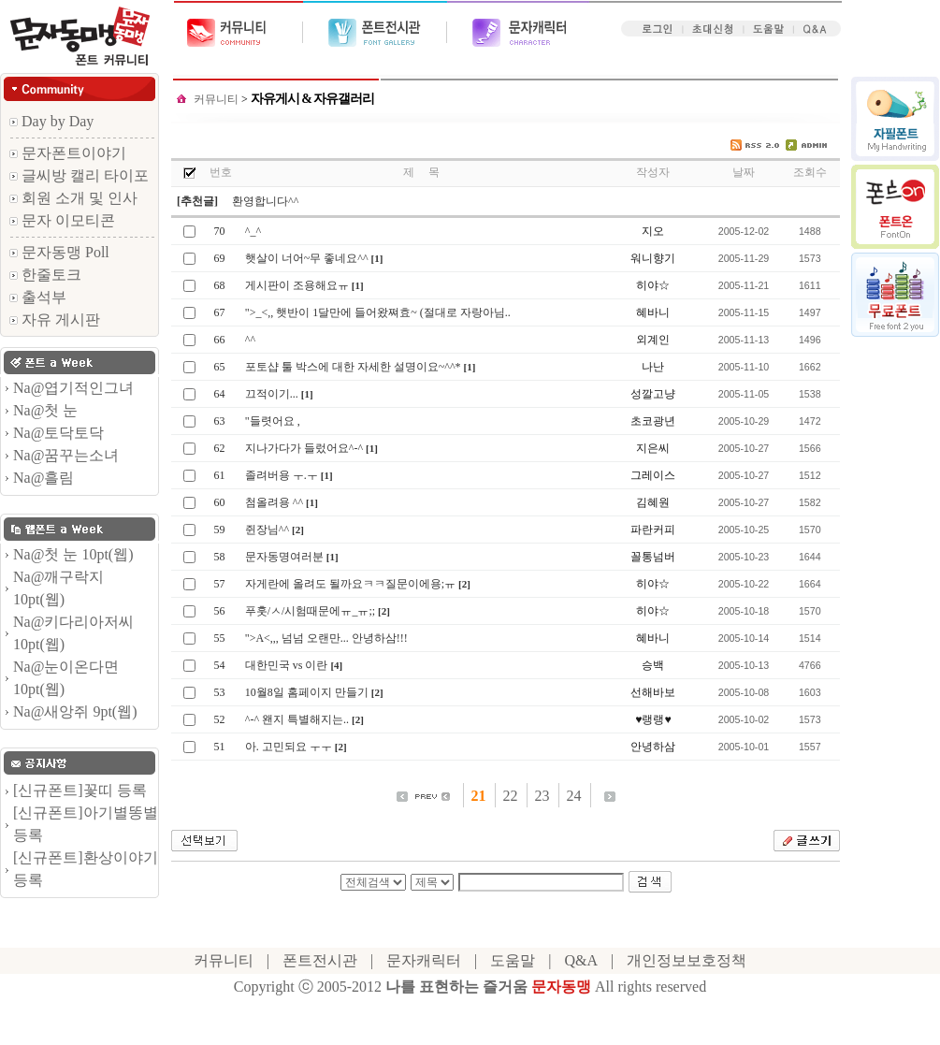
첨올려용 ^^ (274, 502)
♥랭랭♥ (653, 719)
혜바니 (653, 312)
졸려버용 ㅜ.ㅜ (281, 475)
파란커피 (652, 529)
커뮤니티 (217, 99)
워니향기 (652, 258)
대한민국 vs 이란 (286, 665)
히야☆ (653, 285)
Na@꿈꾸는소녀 (66, 455)
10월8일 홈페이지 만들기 (307, 692)
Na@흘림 (43, 478)
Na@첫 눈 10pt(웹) (73, 554)
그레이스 (652, 475)
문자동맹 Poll (59, 252)
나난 (653, 366)
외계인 (653, 339)
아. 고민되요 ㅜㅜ (288, 746)
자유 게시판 (54, 319)
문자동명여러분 (284, 556)
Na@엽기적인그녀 (73, 388)
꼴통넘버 (652, 556)
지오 (653, 231)
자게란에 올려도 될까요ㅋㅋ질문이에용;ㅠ (350, 583)
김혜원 (653, 502)
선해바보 (652, 692)
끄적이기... (271, 393)
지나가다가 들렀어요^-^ (304, 448)
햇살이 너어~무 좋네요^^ (307, 258)
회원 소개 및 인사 (73, 198)
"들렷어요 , (272, 421)
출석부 (37, 297)
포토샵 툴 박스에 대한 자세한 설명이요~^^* (353, 366)
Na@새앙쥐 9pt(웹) (75, 711)
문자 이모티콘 (62, 220)
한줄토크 (45, 275)
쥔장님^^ (267, 529)
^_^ (253, 231)
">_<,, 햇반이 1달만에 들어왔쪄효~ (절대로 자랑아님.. (378, 312)
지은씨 (653, 448)
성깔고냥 (652, 393)
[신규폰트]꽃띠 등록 (80, 790)
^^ (250, 339)
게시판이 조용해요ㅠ (297, 285)
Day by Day (51, 121)
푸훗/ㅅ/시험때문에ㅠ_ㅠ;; (310, 610)
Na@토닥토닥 (58, 433)
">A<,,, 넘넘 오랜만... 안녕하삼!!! (326, 638)
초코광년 (652, 421)
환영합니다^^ (265, 201)
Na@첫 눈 (45, 410)
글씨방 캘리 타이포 (79, 175)
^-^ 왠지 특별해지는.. (297, 719)
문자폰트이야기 (67, 153)
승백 (653, 665)
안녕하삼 (652, 746)
